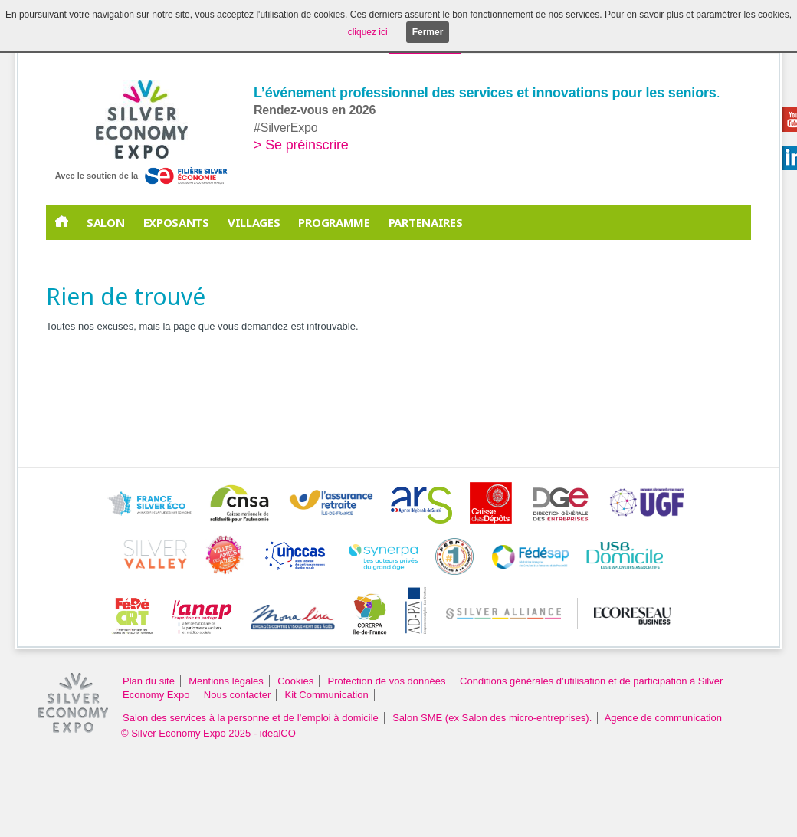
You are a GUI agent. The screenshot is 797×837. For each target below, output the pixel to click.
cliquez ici (368, 32)
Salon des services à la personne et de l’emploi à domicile (251, 718)
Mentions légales (226, 681)
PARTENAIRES (426, 222)
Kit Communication (327, 695)
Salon (106, 222)
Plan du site (149, 681)
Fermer (428, 32)
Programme (333, 222)
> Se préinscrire (301, 145)
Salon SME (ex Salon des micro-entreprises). (492, 718)
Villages (254, 222)
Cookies (295, 681)
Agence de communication (663, 718)
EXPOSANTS (176, 222)
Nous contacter (237, 695)
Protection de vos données (388, 681)
